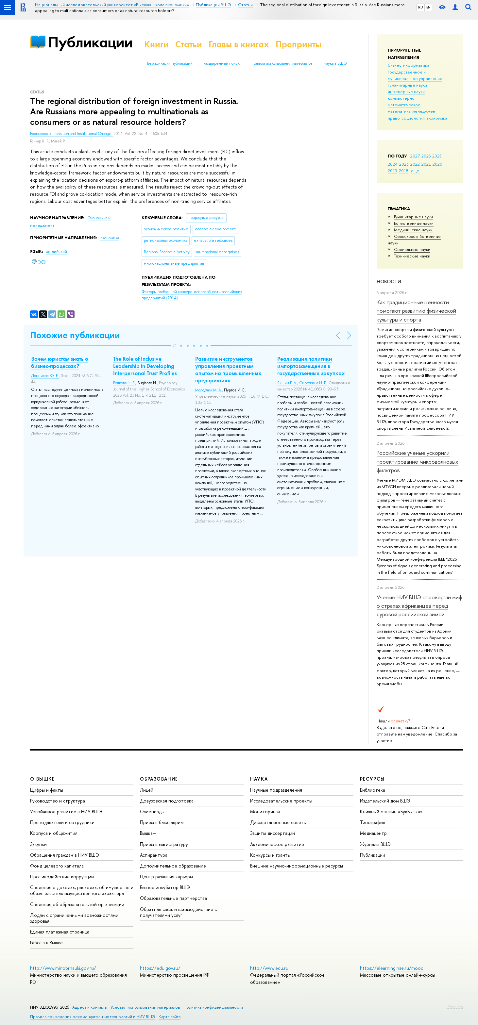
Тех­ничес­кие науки (412, 256)
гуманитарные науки (407, 85)
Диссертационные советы (278, 822)
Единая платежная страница (59, 932)
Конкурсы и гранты (270, 855)
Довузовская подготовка (167, 801)
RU (420, 7)
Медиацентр (373, 833)
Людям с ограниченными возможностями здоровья (74, 918)
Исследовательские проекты (281, 801)
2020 (437, 164)
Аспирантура (153, 855)
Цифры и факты (46, 790)
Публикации (90, 42)
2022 (415, 164)
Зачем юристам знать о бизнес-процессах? (59, 362)
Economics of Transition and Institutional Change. (71, 133)
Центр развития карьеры (166, 876)
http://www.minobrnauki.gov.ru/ (63, 968)
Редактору (455, 1006)
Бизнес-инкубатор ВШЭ (165, 887)
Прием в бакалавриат (162, 822)
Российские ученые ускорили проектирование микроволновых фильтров (417, 461)
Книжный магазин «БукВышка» (391, 811)
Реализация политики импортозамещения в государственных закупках (311, 366)
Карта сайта (169, 1016)
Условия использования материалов (145, 1007)
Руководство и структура (57, 801)
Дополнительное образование (173, 866)
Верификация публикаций (170, 63)
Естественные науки (414, 223)
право (394, 118)
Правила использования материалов (281, 63)
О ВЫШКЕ (42, 779)
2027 (415, 156)
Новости (389, 281)
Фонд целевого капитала (57, 866)
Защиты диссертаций (272, 833)
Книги (156, 44)
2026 (426, 156)
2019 (392, 171)
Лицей (146, 790)
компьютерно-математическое (404, 101)
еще (415, 171)
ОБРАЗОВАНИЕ (159, 779)
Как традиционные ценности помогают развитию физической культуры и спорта (416, 310)
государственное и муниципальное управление (415, 75)
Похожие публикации (75, 335)
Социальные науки (412, 249)
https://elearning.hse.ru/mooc (391, 968)
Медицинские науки (413, 230)
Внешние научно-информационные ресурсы (296, 866)
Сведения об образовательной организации (77, 904)
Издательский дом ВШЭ (385, 801)
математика (399, 111)
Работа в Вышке (46, 942)
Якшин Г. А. (287, 383)
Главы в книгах (239, 44)
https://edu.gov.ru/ (160, 968)
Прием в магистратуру (164, 844)
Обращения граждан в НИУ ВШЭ (64, 855)
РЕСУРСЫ (372, 779)
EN (428, 7)
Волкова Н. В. (124, 383)
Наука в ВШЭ (335, 63)
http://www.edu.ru (269, 968)
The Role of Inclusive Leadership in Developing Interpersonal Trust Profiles (145, 366)
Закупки (38, 844)
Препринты (298, 44)
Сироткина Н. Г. (313, 383)
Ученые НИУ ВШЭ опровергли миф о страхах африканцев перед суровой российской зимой (419, 605)
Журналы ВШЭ (375, 844)
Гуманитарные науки (413, 217)
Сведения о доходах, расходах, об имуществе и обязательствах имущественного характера (81, 890)
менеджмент (424, 111)
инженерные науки (406, 91)
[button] (174, 345)
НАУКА (259, 779)
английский (56, 251)
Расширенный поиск (221, 63)
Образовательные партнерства (173, 898)
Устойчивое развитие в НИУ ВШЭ (66, 811)
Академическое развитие (277, 844)
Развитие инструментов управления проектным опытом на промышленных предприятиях (228, 369)
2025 (437, 156)
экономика (436, 118)
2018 (403, 171)
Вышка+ (148, 833)
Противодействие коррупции (62, 876)
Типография (372, 822)
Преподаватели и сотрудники (62, 822)
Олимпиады (152, 811)
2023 (404, 164)
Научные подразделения (276, 790)
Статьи (188, 44)
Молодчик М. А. (208, 390)
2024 (393, 164)
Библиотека (372, 790)
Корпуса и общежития (53, 833)
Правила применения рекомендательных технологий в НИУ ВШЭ (92, 1016)
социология (413, 118)
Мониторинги (265, 811)
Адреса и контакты (89, 1007)
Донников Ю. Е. (45, 375)
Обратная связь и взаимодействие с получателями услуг (178, 912)
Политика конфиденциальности (213, 1007)
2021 (426, 164)
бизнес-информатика (408, 65)
